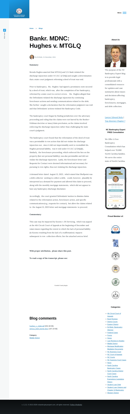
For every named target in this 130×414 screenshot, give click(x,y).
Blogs (41, 28)
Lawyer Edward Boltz (114, 117)
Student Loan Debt (114, 385)
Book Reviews (112, 319)
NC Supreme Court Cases (116, 360)
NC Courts (111, 357)
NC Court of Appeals (114, 354)
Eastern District (112, 324)
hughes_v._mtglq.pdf (37, 326)
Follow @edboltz (76, 405)
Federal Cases (112, 333)
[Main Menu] (121, 13)
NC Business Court (114, 352)
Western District (113, 393)
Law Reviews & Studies (115, 341)
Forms (109, 335)
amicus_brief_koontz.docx (39, 329)
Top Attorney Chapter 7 (115, 121)
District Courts (112, 322)
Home (32, 28)
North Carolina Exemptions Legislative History (115, 379)
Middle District (35, 338)
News (109, 363)
